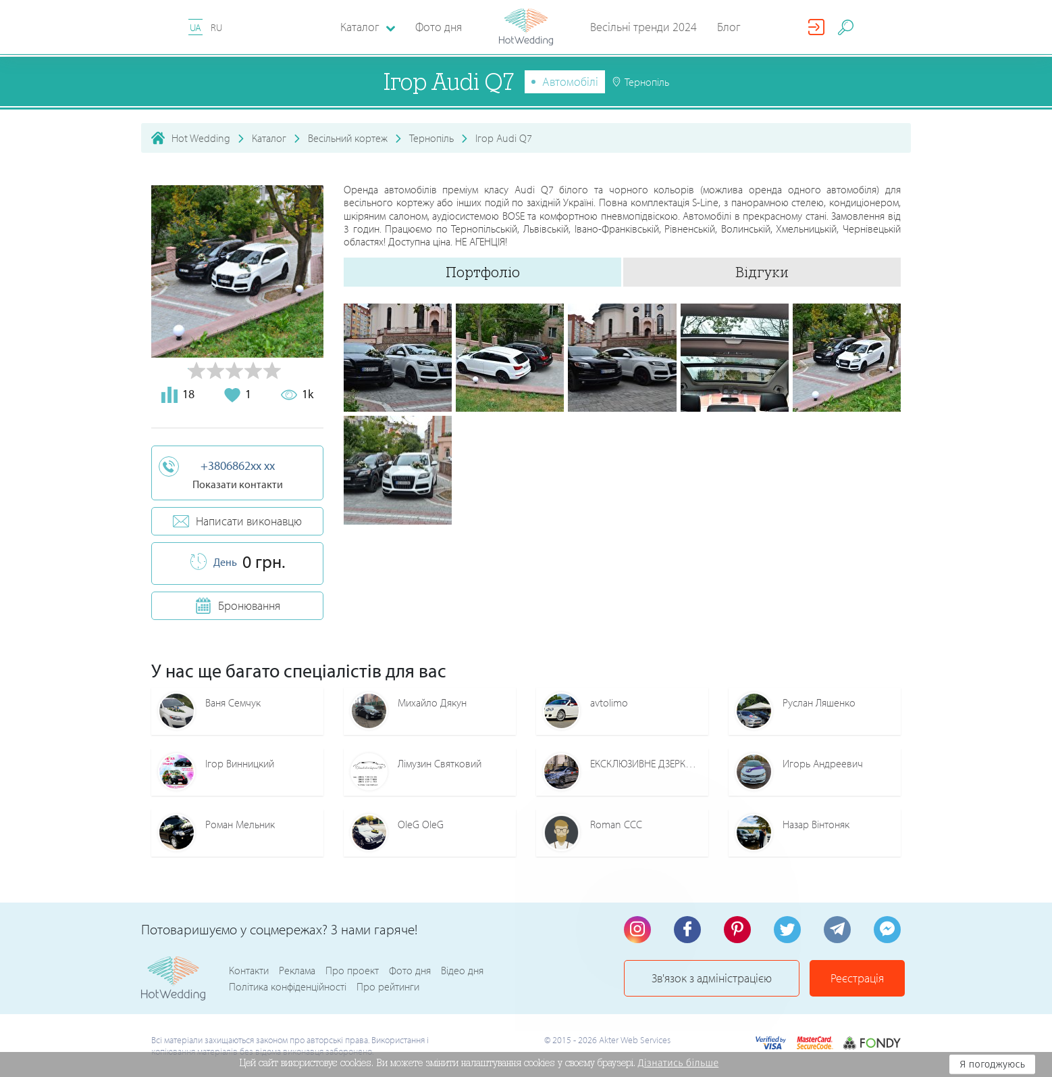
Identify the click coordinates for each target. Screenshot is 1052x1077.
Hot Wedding (201, 138)
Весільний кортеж (348, 138)
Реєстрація (857, 978)
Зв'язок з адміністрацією (712, 978)
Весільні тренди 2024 (643, 26)
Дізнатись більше (678, 1063)
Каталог (269, 138)
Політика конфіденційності (287, 986)
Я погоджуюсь (992, 1064)
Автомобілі (570, 81)
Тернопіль (431, 138)
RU (216, 27)
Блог (729, 26)
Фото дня (438, 26)
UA (195, 27)
